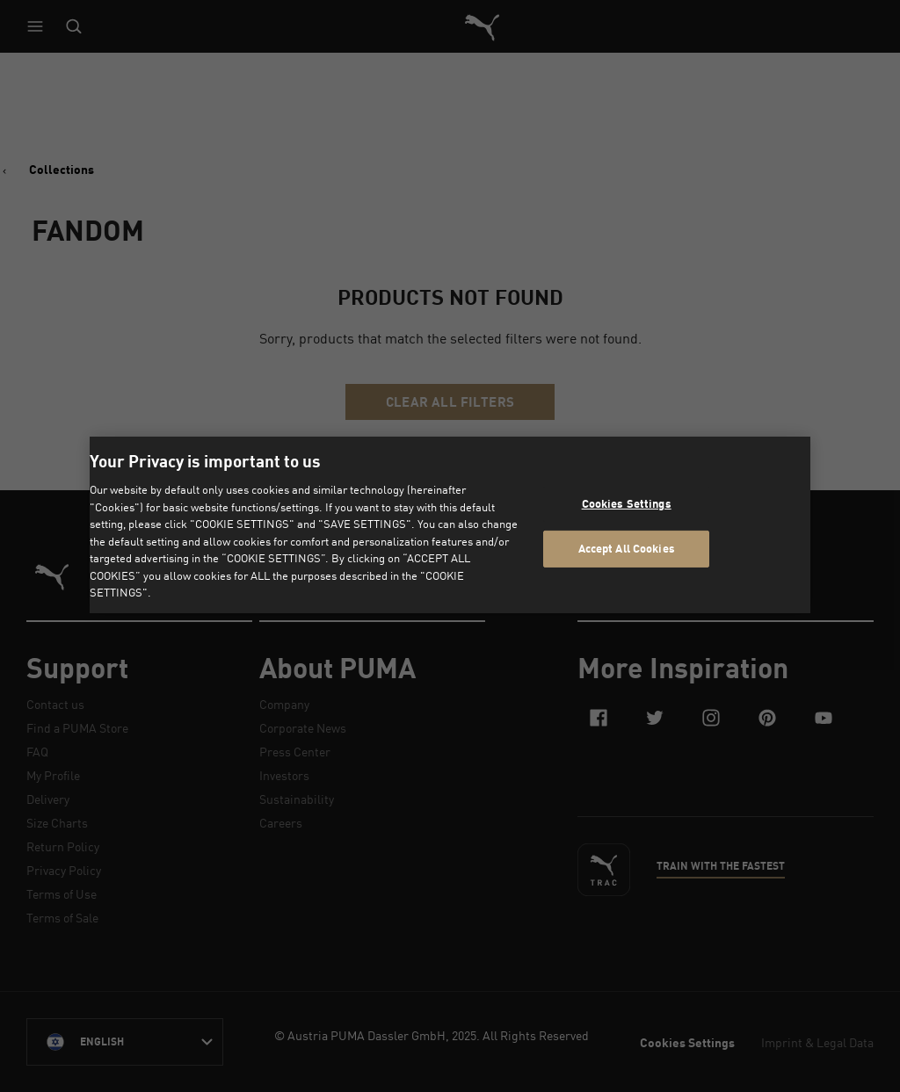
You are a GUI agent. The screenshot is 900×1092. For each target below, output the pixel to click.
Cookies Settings (626, 503)
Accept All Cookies (626, 548)
